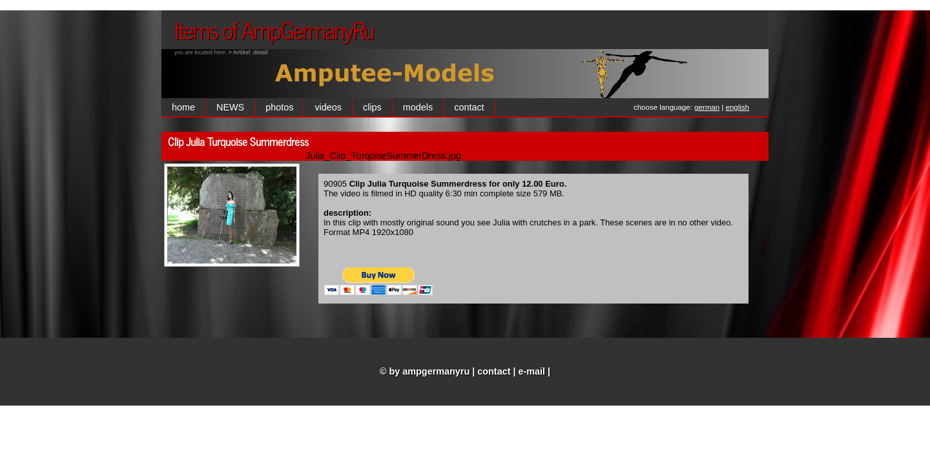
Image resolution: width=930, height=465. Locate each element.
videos (328, 107)
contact (469, 107)
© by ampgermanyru (425, 371)
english (738, 107)
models (418, 107)
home (183, 107)
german (706, 107)
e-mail (532, 371)
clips (372, 107)
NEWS (230, 107)
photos (279, 107)
